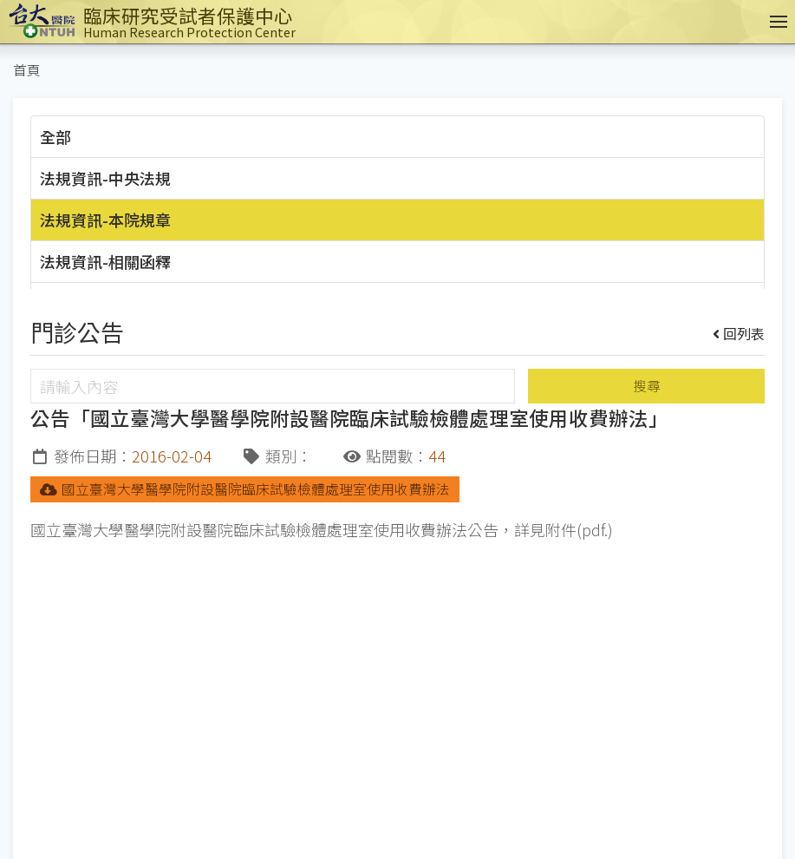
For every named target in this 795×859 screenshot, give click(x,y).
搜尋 (647, 386)
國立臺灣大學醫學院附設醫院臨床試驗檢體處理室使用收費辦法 (245, 489)
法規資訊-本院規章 (105, 219)
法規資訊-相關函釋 (105, 261)
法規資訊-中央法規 (105, 178)
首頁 (27, 70)
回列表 (739, 333)
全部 (55, 136)
